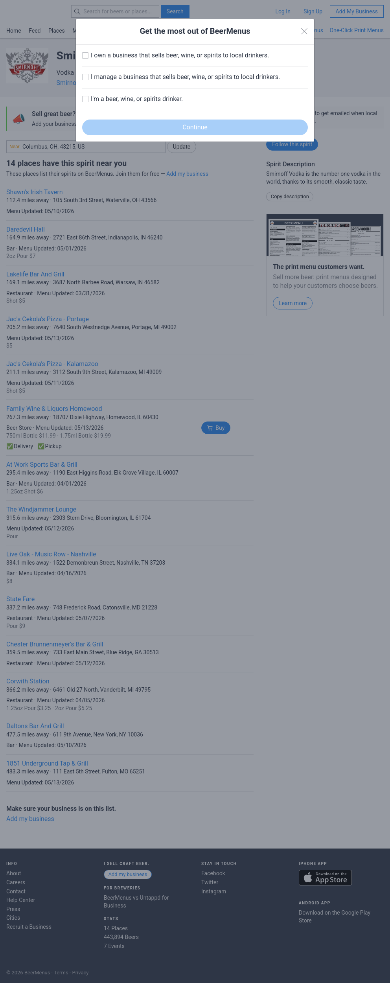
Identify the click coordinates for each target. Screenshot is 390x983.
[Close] (304, 31)
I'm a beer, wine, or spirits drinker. (137, 99)
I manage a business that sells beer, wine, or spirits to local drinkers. (185, 77)
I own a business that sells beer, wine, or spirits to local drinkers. (180, 55)
